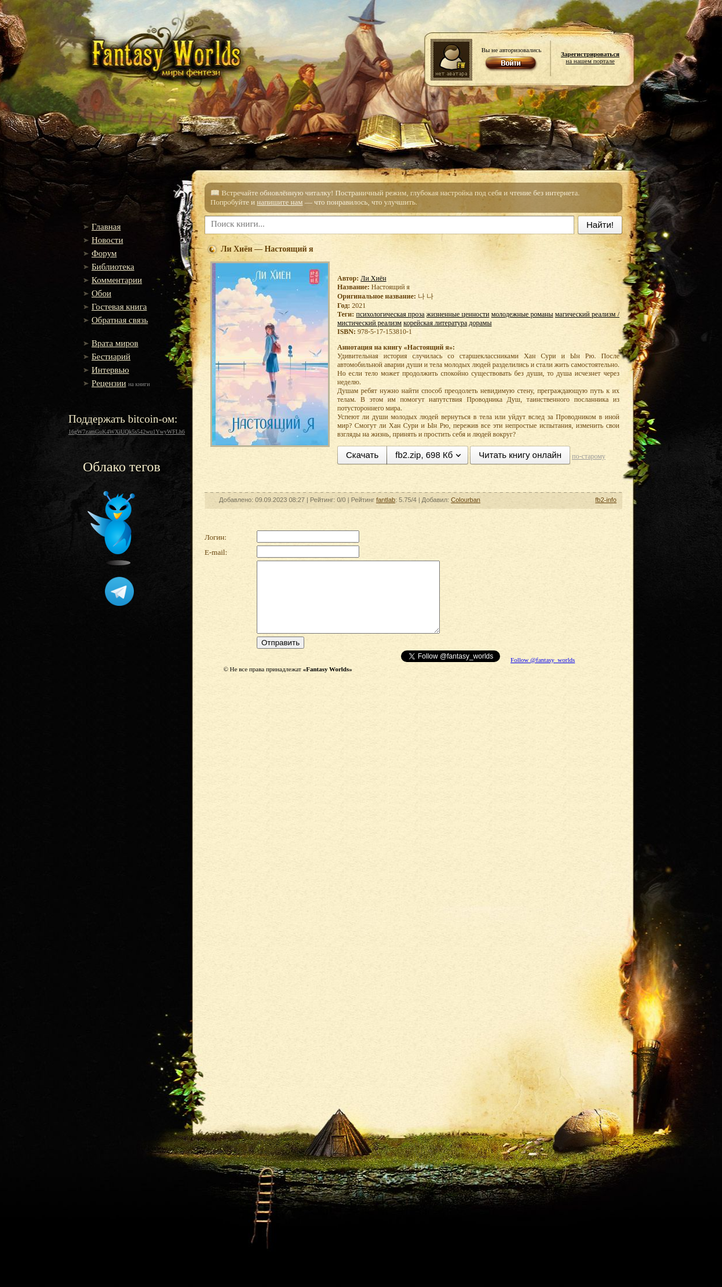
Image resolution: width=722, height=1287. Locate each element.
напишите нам (279, 202)
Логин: (216, 537)
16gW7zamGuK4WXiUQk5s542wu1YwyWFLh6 (126, 431)
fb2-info (606, 499)
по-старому (589, 456)
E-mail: (216, 552)
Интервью (110, 370)
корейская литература (435, 323)
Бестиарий (111, 356)
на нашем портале (590, 57)
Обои (101, 293)
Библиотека (113, 266)
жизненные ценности (458, 314)
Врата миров (115, 343)
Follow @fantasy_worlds (542, 659)
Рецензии (109, 383)
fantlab (385, 499)
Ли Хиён (373, 278)
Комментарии (117, 280)
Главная (106, 226)
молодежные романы (522, 314)
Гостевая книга (119, 306)
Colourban (465, 499)
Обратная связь (120, 320)
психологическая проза (390, 314)
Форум (104, 253)
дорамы (480, 323)
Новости (107, 240)
